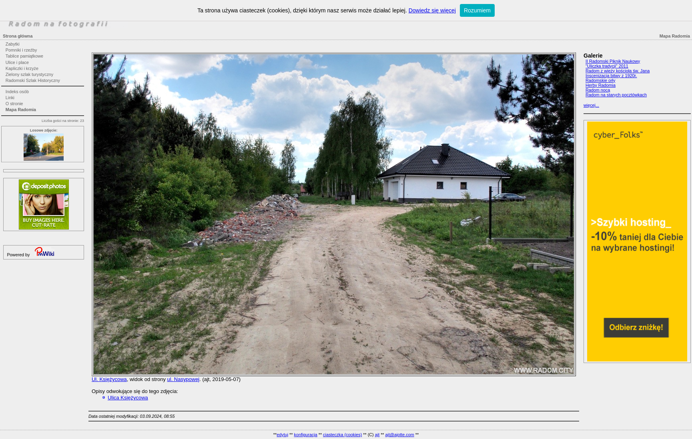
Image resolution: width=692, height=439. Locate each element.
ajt (377, 434)
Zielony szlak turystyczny (29, 74)
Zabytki (13, 44)
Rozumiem (477, 10)
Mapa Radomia (21, 109)
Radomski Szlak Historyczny (33, 80)
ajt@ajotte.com (399, 434)
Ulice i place (17, 62)
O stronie (14, 103)
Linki (10, 97)
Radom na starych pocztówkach (616, 94)
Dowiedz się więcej (432, 10)
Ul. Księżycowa (109, 379)
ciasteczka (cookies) (342, 434)
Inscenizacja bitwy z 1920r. (611, 75)
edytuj (282, 434)
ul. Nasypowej (183, 379)
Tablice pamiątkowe (24, 56)
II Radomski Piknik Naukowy (613, 61)
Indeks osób (17, 91)
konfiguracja (305, 434)
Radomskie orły (600, 80)
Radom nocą (598, 90)
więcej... (591, 105)
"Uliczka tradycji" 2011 (607, 66)
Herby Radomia (601, 85)
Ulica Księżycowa (128, 398)
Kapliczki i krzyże (22, 68)
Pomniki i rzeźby (21, 50)
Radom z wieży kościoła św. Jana (618, 70)
